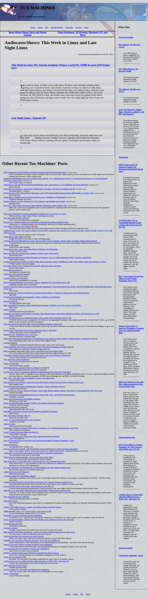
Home (32, 27)
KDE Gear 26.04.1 (11, 501)
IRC (46, 27)
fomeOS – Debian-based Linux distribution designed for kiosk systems (31, 553)
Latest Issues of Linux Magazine (16, 472)
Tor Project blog (126, 37)
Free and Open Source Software (16, 218)
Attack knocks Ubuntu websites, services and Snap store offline (29, 457)
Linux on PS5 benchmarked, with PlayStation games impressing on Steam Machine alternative (41, 449)
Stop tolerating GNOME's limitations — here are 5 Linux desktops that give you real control (39, 532)
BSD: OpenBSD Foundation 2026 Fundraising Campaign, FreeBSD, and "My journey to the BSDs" (42, 305)
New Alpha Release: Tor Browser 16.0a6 (128, 70)
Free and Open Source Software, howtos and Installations (26, 549)
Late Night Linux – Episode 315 (28, 118)
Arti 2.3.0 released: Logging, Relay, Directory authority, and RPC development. (131, 112)
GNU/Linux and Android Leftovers (17, 274)
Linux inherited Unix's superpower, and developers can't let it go (29, 486)
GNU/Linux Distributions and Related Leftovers (22, 399)
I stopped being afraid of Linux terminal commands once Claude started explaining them (38, 482)
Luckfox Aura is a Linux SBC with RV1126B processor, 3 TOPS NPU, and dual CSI (131, 497)
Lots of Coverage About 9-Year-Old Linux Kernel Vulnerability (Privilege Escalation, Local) (39, 441)
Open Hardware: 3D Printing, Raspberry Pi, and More (83, 33)
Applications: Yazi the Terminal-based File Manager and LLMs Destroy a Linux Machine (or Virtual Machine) (46, 185)
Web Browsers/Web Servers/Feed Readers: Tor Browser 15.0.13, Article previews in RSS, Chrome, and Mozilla (47, 258)
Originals (69, 27)
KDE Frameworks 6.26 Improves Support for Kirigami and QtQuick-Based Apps (131, 168)
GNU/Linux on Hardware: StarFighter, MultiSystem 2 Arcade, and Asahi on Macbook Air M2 (39, 189)
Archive (78, 27)
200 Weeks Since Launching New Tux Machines (23, 368)
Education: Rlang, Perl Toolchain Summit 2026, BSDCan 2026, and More (32, 266)
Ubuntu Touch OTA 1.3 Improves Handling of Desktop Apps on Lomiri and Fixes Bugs (131, 329)
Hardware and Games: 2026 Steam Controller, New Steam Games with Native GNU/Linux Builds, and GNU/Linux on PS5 (51, 314)
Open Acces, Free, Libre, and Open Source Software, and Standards (31, 249)
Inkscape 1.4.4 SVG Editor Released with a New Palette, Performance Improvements (37, 490)
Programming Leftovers (13, 270)
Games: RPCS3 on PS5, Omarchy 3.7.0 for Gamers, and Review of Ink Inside (34, 201)
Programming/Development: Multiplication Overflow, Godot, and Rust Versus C (35, 386)
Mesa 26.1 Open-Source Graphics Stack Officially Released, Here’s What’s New (35, 206)
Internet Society (126, 548)
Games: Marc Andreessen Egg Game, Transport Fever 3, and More (30, 330)
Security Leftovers (11, 301)
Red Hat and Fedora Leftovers (16, 407)
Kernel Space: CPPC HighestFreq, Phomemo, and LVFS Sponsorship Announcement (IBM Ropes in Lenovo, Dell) (49, 193)
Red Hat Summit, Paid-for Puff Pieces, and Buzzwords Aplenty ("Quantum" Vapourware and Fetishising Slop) (46, 293)
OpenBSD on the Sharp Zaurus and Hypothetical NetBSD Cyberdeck (31, 411)
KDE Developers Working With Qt (17, 416)
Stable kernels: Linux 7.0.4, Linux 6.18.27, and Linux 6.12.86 (27, 511)
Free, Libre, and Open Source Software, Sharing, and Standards (29, 378)
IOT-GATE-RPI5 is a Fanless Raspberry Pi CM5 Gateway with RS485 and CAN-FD (131, 447)
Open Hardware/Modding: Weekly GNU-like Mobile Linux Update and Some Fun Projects (39, 520)
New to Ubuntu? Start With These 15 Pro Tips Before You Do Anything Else (33, 351)
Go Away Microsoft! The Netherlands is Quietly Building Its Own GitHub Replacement (37, 468)
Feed (86, 27)
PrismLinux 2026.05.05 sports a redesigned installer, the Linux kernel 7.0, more (35, 214)
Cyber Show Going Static (13, 237)
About (40, 27)
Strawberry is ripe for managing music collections (23, 515)
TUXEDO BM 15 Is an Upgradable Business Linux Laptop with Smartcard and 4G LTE (130, 223)
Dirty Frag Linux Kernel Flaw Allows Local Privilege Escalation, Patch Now (131, 278)
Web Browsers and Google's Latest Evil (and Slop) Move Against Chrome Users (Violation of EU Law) (44, 382)
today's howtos (9, 310)
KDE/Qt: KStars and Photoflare (16, 278)
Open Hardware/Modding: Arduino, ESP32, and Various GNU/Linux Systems (34, 403)
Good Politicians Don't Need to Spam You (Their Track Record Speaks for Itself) (35, 347)
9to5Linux (123, 157)
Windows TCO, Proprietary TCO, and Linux (21, 334)
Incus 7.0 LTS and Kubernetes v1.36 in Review (22, 420)
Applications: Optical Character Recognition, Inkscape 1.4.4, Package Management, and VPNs (41, 428)
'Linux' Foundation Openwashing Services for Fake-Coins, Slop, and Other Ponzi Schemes (39, 395)
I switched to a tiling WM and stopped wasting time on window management (33, 453)
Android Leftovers (11, 343)
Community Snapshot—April (131, 555)
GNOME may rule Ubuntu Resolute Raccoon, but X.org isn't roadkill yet (32, 540)
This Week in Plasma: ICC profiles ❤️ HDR (21, 226)
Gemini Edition (57, 27)
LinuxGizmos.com (127, 437)
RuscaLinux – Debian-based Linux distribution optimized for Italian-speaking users (36, 222)
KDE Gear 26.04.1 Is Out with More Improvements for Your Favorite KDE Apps (131, 384)
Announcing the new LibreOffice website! (20, 476)
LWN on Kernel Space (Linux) (15, 565)
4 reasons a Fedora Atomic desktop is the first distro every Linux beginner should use (37, 355)
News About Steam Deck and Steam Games (28, 33)
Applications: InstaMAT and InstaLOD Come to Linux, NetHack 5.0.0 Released (34, 197)
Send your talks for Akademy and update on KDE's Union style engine (31, 253)
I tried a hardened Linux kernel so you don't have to (24, 536)
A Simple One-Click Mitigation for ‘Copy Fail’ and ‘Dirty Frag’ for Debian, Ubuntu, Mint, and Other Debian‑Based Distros (50, 241)
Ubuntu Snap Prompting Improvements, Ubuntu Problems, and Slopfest (32, 297)
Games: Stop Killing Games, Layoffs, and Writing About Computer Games (33, 507)
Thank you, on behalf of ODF (15, 557)
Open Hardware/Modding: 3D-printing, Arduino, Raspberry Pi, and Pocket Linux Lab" (37, 282)
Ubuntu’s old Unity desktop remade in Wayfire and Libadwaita (28, 545)
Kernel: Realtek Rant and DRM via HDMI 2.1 (21, 432)
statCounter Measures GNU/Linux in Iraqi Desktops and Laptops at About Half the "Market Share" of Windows (47, 339)
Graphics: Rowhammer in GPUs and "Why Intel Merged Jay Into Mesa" (32, 436)
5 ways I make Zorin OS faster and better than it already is (26, 569)
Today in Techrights (11, 245)
